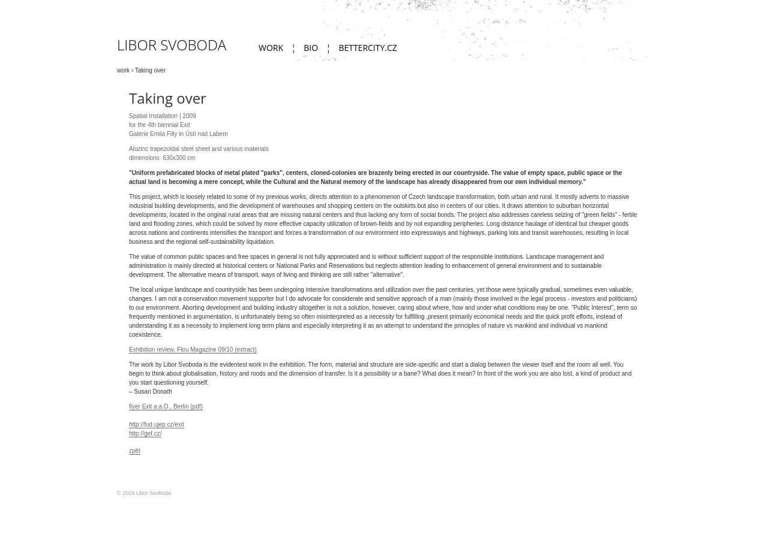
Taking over (150, 70)
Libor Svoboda (171, 45)
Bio (311, 47)
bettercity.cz (367, 47)
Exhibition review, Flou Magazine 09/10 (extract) (193, 349)
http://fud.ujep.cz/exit (156, 424)
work (271, 47)
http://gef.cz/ (145, 433)
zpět (134, 451)
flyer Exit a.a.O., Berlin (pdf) (166, 406)
